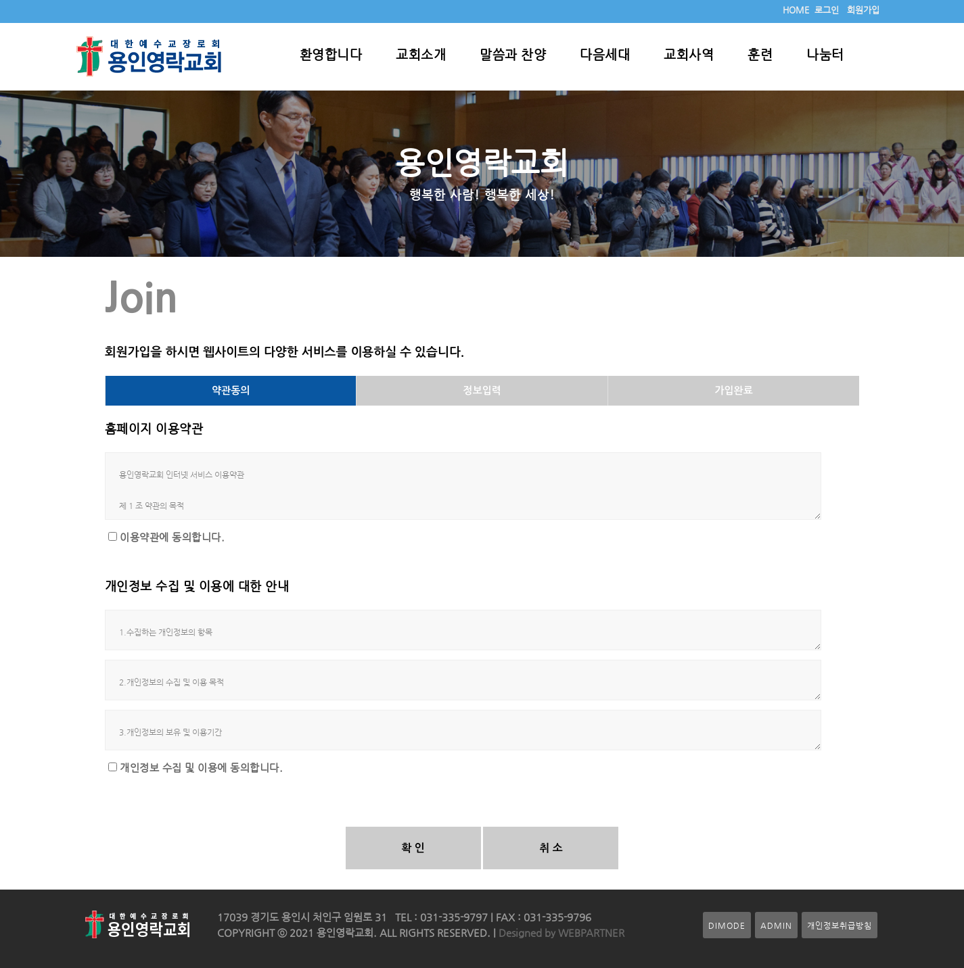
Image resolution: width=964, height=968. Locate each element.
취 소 (551, 848)
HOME (796, 10)
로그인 (826, 10)
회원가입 (863, 10)
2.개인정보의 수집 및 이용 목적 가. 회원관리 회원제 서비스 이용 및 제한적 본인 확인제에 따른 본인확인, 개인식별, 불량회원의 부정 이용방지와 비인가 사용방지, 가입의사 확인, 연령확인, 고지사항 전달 (463, 680)
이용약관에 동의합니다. (172, 537)
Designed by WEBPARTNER (560, 933)
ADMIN (776, 925)
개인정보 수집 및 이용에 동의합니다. (201, 768)
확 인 (413, 848)
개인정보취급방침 (839, 925)
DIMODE (726, 925)
